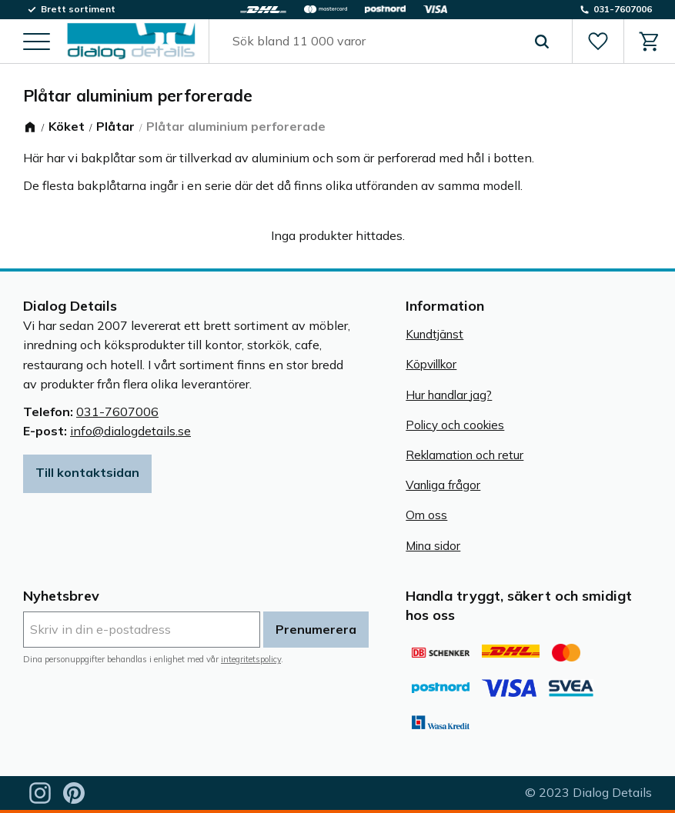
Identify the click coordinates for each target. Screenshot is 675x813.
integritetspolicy (251, 659)
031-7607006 (117, 411)
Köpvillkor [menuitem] (431, 364)
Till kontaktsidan (87, 472)
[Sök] (542, 41)
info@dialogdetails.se (130, 430)
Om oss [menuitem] (426, 515)
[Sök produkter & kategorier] (373, 41)
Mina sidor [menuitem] (433, 545)
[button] (36, 42)
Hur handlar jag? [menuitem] (449, 395)
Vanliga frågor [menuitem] (443, 485)
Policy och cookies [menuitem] (455, 425)
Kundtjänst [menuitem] (434, 334)
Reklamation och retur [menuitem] (464, 455)
